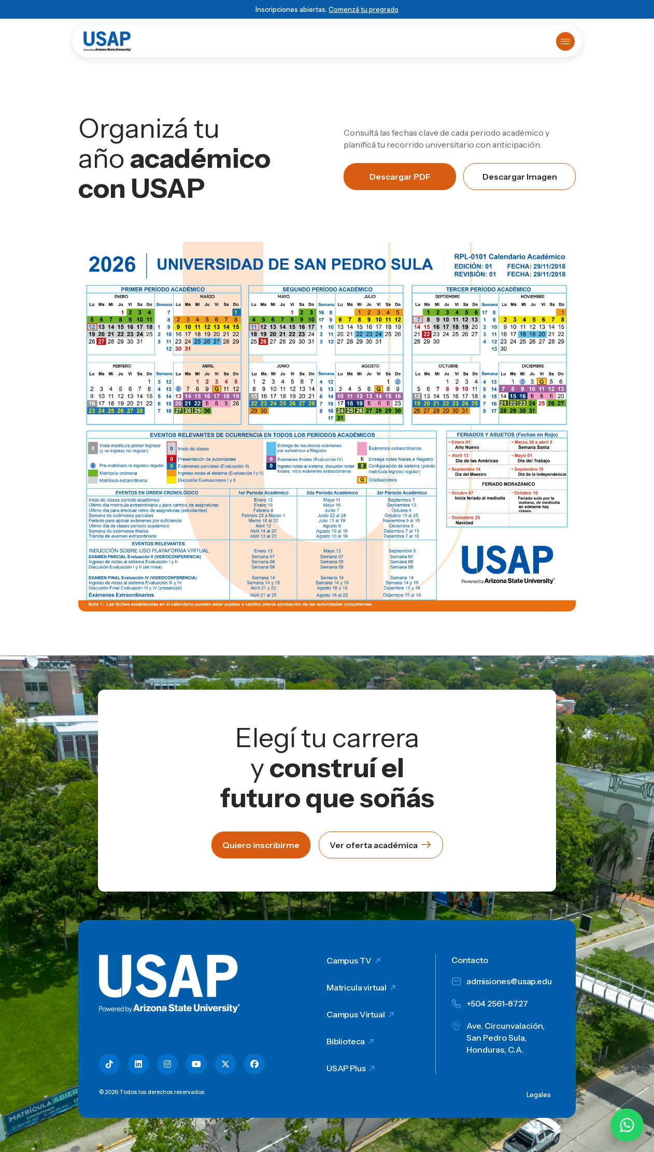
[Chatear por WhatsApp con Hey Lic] (627, 1125)
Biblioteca (345, 1041)
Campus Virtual (355, 1014)
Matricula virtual (356, 987)
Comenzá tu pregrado (364, 9)
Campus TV (349, 960)
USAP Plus (346, 1068)
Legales (539, 1094)
